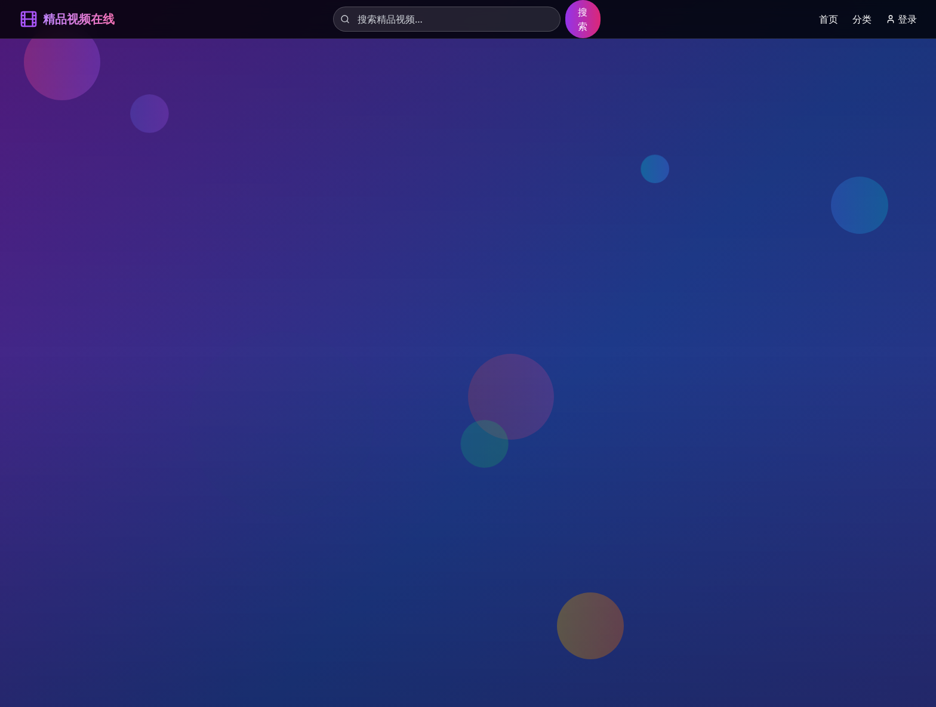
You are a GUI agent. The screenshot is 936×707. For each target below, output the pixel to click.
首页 (828, 19)
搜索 (582, 19)
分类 (862, 19)
